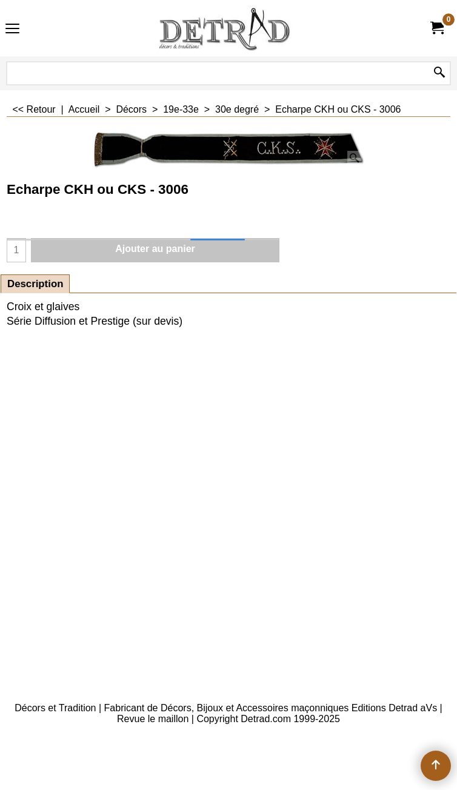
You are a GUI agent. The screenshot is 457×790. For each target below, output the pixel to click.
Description (35, 284)
